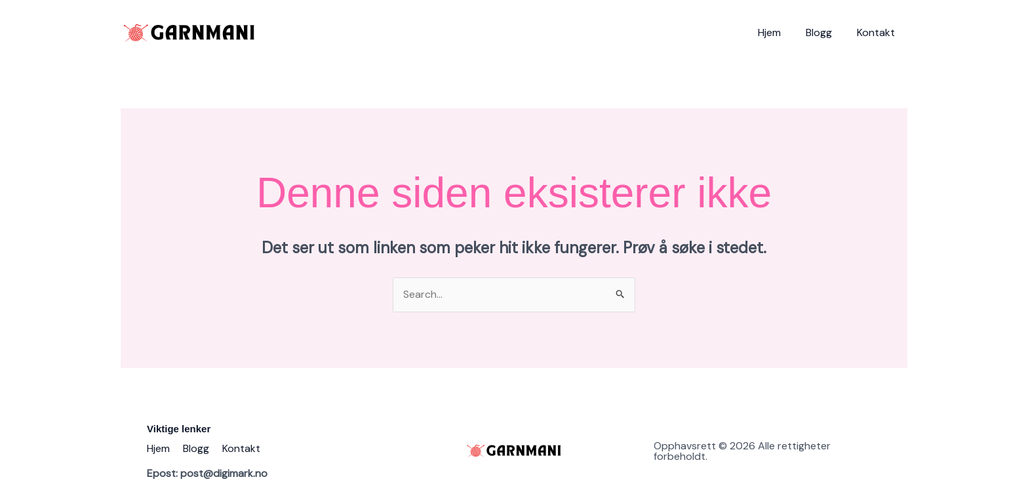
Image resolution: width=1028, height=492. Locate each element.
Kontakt (878, 32)
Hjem (779, 32)
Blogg (825, 32)
